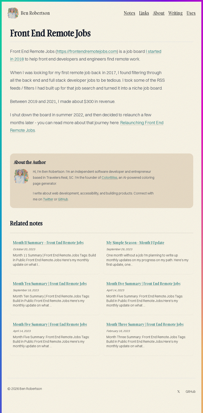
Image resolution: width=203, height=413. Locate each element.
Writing (175, 13)
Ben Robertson (31, 389)
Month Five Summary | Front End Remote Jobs (143, 283)
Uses (191, 13)
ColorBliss (109, 177)
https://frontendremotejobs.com (87, 51)
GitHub (63, 199)
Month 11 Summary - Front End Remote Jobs (48, 242)
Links (144, 13)
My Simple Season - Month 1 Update (135, 242)
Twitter (48, 199)
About (159, 13)
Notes (129, 13)
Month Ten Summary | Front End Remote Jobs (50, 283)
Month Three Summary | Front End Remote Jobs (145, 324)
